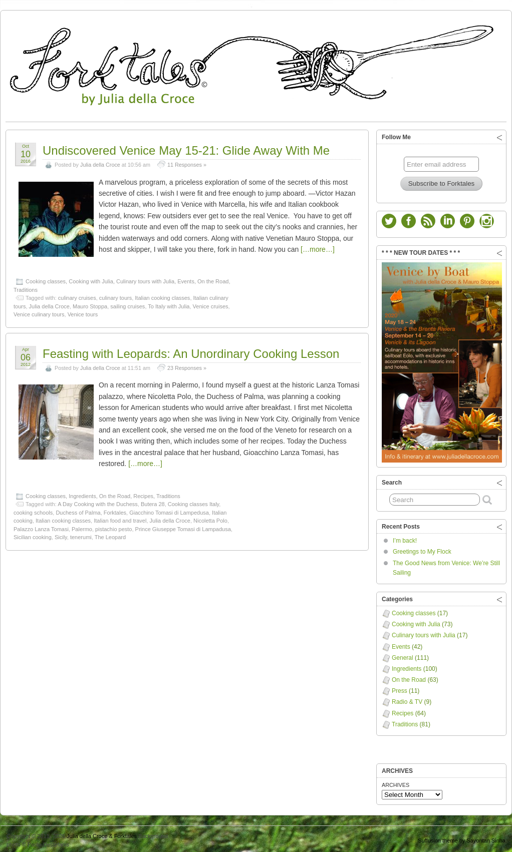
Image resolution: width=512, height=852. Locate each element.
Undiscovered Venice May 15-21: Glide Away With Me (186, 148)
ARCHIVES (395, 782)
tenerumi (81, 535)
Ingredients (82, 494)
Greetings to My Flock (422, 549)
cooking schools (33, 510)
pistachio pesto (113, 527)
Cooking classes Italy (193, 502)
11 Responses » (186, 162)
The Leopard (110, 535)
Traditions (26, 287)
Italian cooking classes (162, 295)
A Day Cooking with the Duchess (98, 502)
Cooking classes (46, 279)
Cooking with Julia (91, 279)
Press (399, 688)
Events (185, 279)
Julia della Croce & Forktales (102, 833)
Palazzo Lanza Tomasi (41, 527)
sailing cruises (127, 304)
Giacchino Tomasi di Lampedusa (169, 510)
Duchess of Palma (78, 510)
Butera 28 (153, 502)
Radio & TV (407, 699)
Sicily (61, 535)
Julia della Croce (100, 162)
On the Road (212, 279)
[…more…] (318, 247)
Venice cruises (210, 304)
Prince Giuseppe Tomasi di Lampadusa (183, 527)
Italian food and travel (120, 518)
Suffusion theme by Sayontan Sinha (461, 838)
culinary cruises (77, 295)
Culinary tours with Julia (145, 279)
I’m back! (405, 538)
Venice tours (83, 312)
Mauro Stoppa (90, 304)
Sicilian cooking (33, 535)
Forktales (115, 510)
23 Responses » (186, 365)
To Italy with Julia (168, 304)
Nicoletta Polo (210, 518)
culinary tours (115, 295)
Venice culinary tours (39, 312)
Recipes (143, 494)
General (402, 655)
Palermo (82, 527)
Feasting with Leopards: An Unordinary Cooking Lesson (191, 351)
